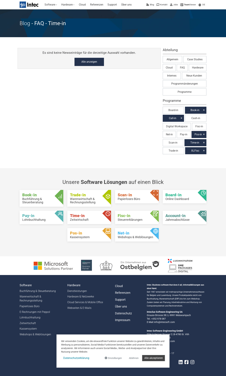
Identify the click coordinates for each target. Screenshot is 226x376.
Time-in (194, 142)
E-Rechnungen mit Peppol (35, 312)
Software (26, 285)
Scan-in (173, 142)
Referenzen (122, 292)
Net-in (169, 134)
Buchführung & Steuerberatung (38, 291)
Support (120, 299)
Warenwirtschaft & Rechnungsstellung (31, 298)
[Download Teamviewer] (188, 4)
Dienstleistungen (77, 291)
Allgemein (172, 59)
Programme (185, 91)
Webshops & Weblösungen (35, 334)
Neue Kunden (194, 75)
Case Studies (195, 59)
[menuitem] (50, 4)
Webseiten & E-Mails (79, 308)
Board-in (173, 110)
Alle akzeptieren (153, 358)
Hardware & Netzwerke (80, 296)
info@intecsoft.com (164, 322)
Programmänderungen (184, 83)
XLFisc (195, 150)
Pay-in (183, 134)
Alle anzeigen (89, 61)
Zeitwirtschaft (28, 323)
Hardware (197, 67)
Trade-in (173, 150)
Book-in (195, 110)
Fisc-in (199, 126)
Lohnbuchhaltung (30, 317)
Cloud (169, 67)
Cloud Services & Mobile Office (85, 302)
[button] (201, 4)
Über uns (121, 306)
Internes (171, 75)
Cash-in (195, 118)
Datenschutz (123, 313)
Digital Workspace (176, 126)
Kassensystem (28, 328)
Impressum (122, 320)
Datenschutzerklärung (76, 358)
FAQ (182, 67)
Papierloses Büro (30, 306)
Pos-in (198, 134)
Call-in (172, 118)
